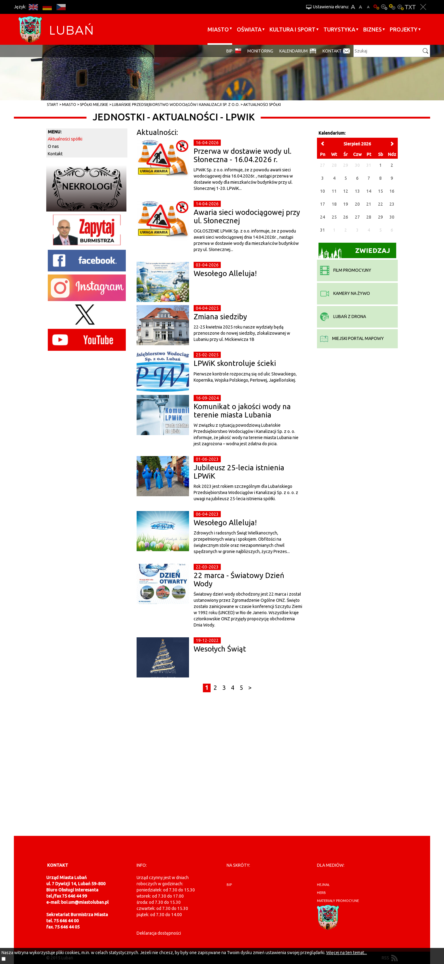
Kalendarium (293, 50)
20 (357, 204)
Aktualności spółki (262, 105)
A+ (353, 7)
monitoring (260, 50)
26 (345, 217)
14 (368, 191)
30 (391, 217)
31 (322, 230)
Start (52, 105)
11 (334, 191)
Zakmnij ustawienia (423, 7)
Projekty (403, 29)
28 (368, 217)
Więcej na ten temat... (346, 952)
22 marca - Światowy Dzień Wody (239, 579)
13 (357, 191)
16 (391, 191)
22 (380, 204)
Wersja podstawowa (376, 7)
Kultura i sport (292, 29)
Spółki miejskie (94, 105)
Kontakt (332, 50)
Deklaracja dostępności (159, 933)
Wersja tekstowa (410, 7)
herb (321, 893)
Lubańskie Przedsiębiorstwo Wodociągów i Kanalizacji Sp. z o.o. (176, 105)
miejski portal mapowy (352, 338)
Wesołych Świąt (220, 649)
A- (368, 7)
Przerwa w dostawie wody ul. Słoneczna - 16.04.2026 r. (242, 155)
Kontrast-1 (392, 7)
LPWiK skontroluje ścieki (235, 363)
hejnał (323, 884)
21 (368, 204)
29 (380, 217)
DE (47, 7)
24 (322, 217)
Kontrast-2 (400, 7)
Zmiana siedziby (220, 316)
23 (391, 204)
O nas (53, 146)
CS (61, 7)
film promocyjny (345, 270)
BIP (229, 50)
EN (33, 7)
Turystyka (339, 29)
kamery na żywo (345, 293)
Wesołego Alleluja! (225, 273)
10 (322, 191)
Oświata (249, 29)
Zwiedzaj (354, 252)
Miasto (218, 29)
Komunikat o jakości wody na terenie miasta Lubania (242, 410)
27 (357, 217)
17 (322, 204)
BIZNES (372, 29)
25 (334, 217)
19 (345, 204)
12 (345, 191)
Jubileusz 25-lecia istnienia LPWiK (239, 471)
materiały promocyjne (338, 901)
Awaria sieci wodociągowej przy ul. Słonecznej (247, 216)
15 (380, 191)
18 (334, 204)
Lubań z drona (343, 316)
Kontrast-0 (384, 7)
